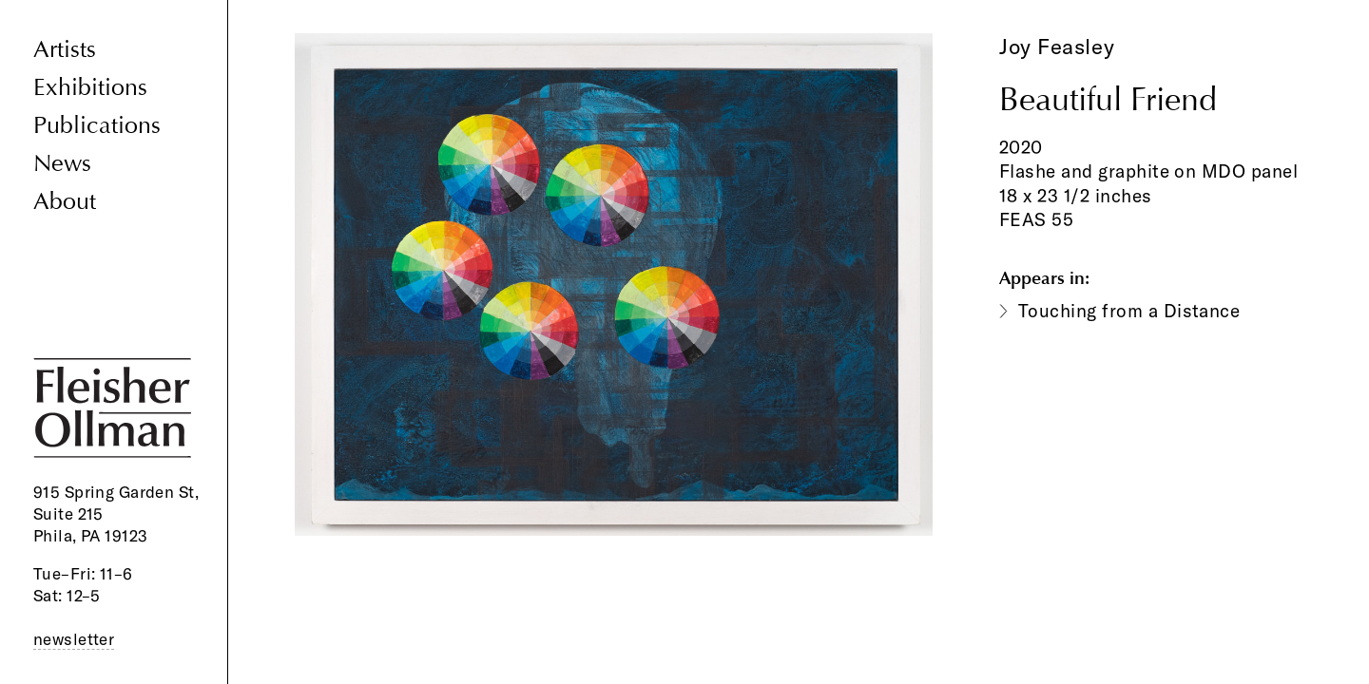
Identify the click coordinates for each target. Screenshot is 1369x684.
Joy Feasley (1056, 46)
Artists (64, 50)
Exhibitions (90, 88)
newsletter (73, 639)
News (62, 164)
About (64, 202)
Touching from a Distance (1129, 310)
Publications (97, 126)
